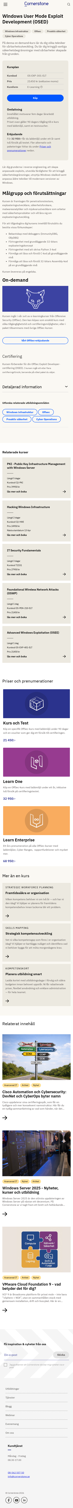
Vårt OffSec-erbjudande (35, 340)
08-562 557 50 (16, 1472)
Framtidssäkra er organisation (27, 893)
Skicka (61, 1354)
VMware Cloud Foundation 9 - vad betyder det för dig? (31, 1286)
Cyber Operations (46, 419)
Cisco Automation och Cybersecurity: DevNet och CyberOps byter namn (34, 1094)
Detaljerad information (35, 386)
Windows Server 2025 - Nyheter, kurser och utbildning (30, 1190)
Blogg (8, 1406)
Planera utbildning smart (23, 974)
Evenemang (12, 1423)
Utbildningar (12, 1388)
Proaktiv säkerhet (16, 419)
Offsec (46, 412)
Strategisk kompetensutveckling (28, 933)
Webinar (10, 1415)
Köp (35, 97)
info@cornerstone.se (19, 1476)
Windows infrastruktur (19, 412)
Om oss (9, 1432)
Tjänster (10, 1397)
